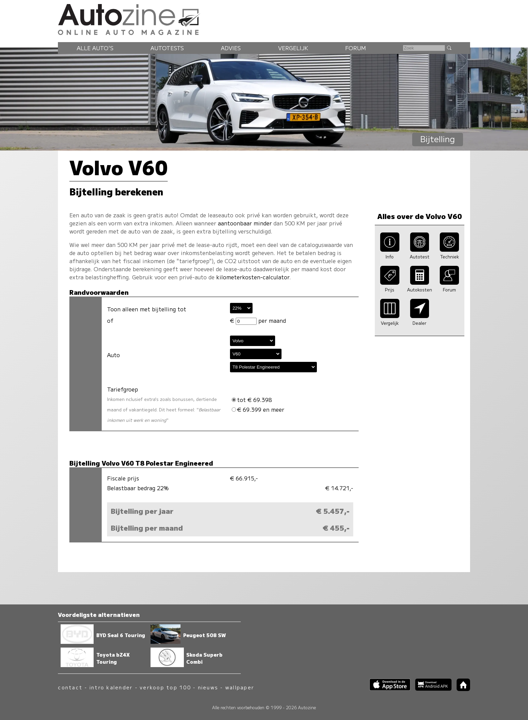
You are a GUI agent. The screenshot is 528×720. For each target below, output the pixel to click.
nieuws (208, 687)
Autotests (167, 48)
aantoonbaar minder (245, 223)
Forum (355, 48)
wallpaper (239, 687)
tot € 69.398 (252, 400)
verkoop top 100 (165, 687)
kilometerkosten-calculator (252, 277)
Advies (231, 48)
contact (70, 687)
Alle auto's (95, 48)
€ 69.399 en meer (258, 409)
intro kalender (111, 687)
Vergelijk (293, 48)
